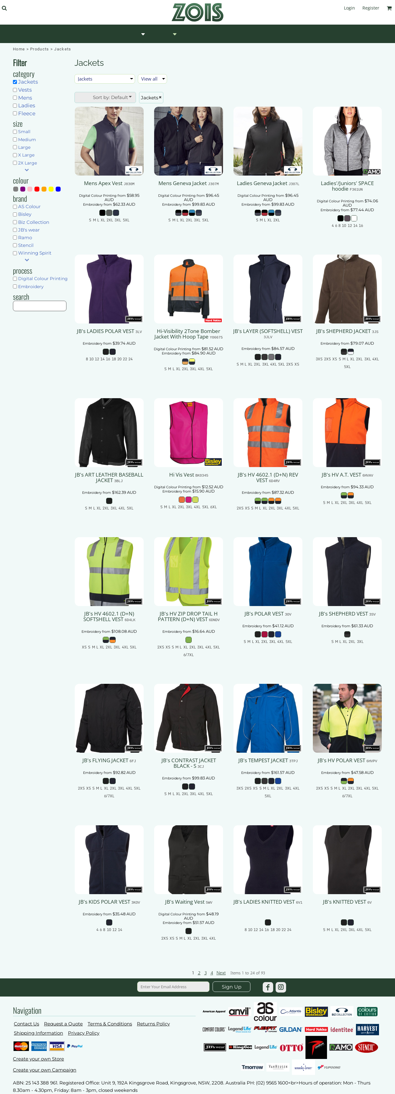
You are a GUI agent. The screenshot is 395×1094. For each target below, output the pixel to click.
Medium (27, 139)
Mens (25, 98)
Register (370, 8)
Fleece (26, 113)
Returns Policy (153, 1024)
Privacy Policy (83, 1033)
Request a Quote (63, 1024)
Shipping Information (38, 1033)
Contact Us (26, 1024)
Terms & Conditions (110, 1024)
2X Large (27, 163)
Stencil (26, 245)
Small (24, 131)
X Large (26, 155)
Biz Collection (33, 222)
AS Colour (29, 206)
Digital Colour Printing (43, 278)
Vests (25, 90)
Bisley (24, 214)
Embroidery (31, 286)
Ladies (26, 105)
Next (221, 973)
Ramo (25, 237)
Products (39, 49)
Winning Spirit (34, 253)
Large (24, 147)
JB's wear (29, 230)
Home (19, 49)
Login (349, 8)
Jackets (28, 82)
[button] (4, 8)
